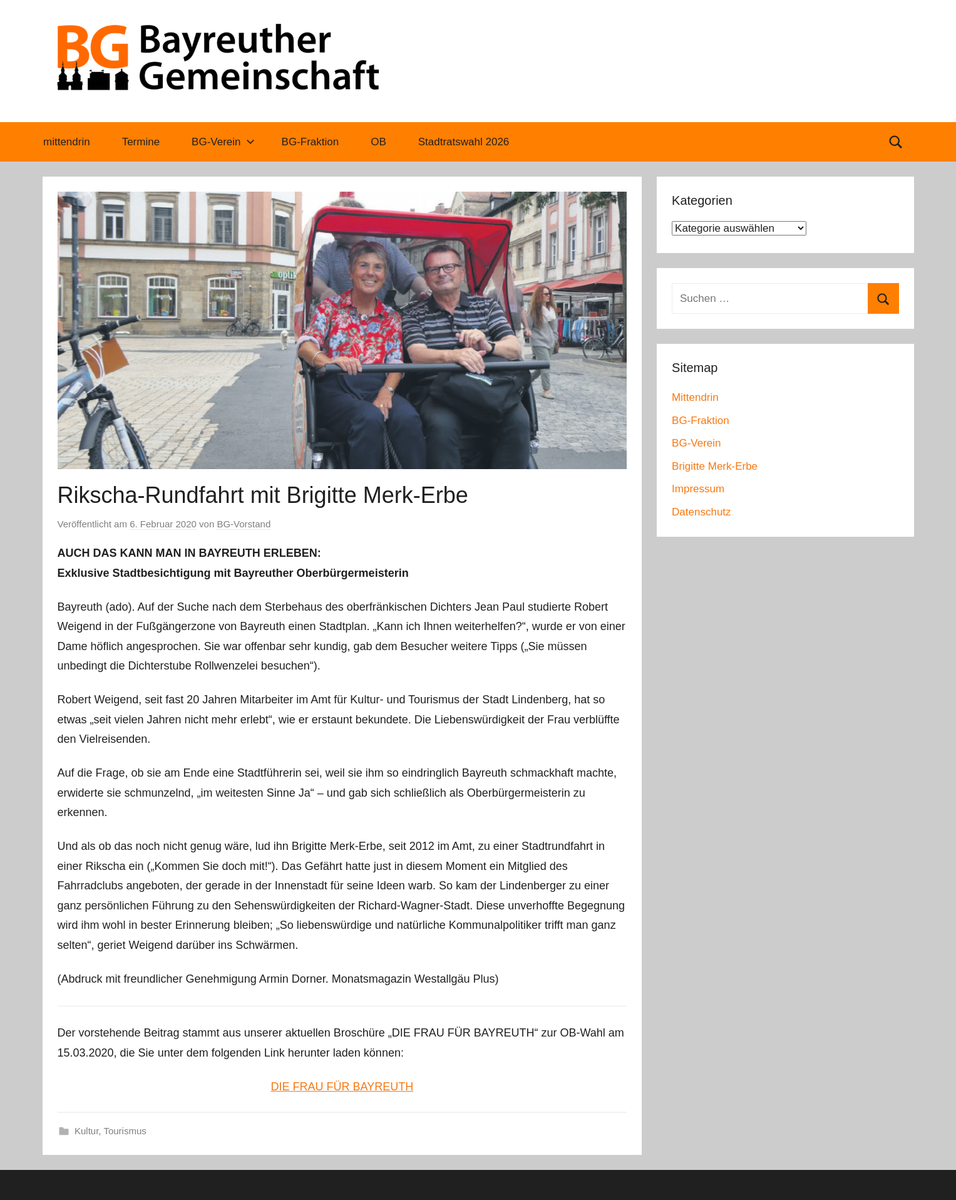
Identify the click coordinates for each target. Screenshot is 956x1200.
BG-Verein (223, 142)
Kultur (86, 1130)
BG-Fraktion (310, 142)
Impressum (698, 489)
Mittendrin (695, 397)
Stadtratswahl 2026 (464, 142)
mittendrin (66, 142)
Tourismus (124, 1130)
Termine (141, 142)
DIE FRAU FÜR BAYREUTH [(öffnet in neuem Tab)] (341, 1086)
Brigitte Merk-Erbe (715, 466)
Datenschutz (701, 512)
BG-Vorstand (243, 524)
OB (378, 142)
